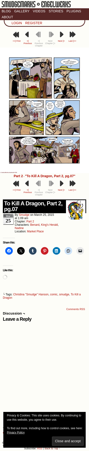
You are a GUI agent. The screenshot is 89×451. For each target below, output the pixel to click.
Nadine (19, 228)
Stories (56, 11)
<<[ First (16, 41)
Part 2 (18, 176)
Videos (39, 11)
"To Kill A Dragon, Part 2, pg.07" (50, 176)
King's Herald (49, 224)
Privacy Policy (16, 432)
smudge (24, 214)
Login (17, 23)
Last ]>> (72, 41)
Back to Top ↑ (52, 448)
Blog (6, 11)
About (7, 17)
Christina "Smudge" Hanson (31, 294)
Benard (34, 224)
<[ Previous (27, 42)
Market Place (35, 231)
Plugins (73, 11)
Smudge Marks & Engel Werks (36, 7)
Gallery (21, 11)
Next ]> (61, 41)
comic (53, 294)
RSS (39, 448)
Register (33, 23)
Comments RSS (75, 309)
